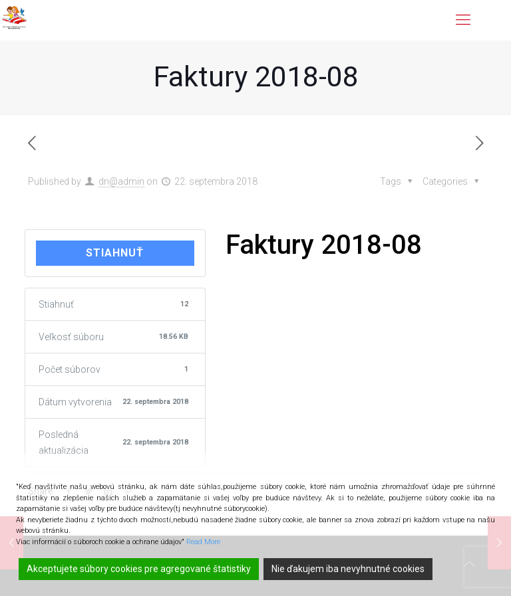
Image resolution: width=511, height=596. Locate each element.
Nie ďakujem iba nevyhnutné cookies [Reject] (348, 568)
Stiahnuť (115, 253)
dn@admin (121, 181)
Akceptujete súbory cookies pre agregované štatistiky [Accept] (139, 568)
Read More (203, 542)
